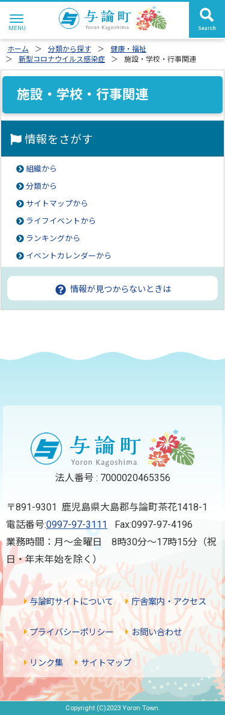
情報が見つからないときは (112, 289)
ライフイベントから (61, 221)
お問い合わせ (153, 632)
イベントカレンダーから (69, 255)
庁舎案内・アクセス (165, 602)
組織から (41, 168)
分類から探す (69, 49)
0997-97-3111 (76, 524)
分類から (41, 186)
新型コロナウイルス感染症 (62, 59)
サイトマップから (57, 203)
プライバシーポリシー (68, 632)
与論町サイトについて (68, 602)
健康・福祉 (128, 49)
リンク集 (43, 663)
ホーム (18, 49)
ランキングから (53, 238)
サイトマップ (103, 663)
